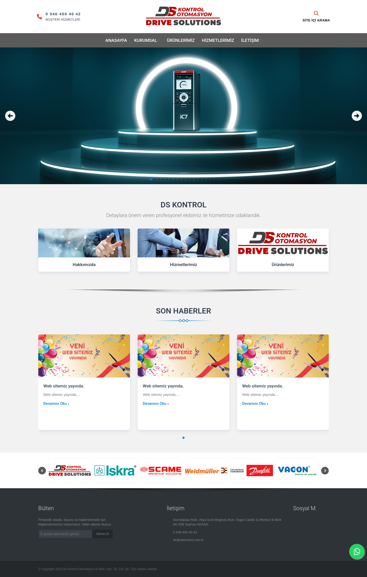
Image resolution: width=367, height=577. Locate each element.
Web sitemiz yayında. (63, 385)
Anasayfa (116, 40)
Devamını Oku (55, 403)
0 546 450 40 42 (185, 532)
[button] (151, 179)
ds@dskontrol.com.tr (188, 540)
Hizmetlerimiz (218, 40)
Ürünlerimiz (181, 40)
